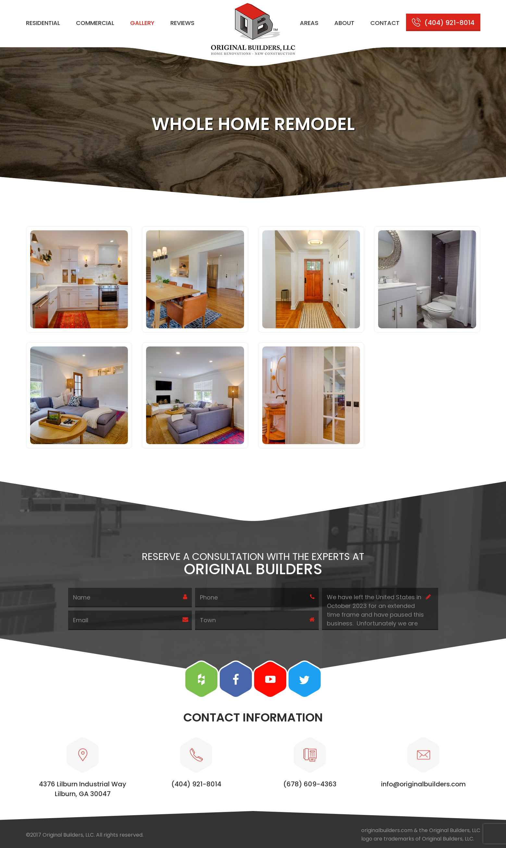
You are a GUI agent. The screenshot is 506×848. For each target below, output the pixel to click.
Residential (43, 23)
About (344, 23)
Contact (385, 23)
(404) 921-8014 (450, 22)
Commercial (95, 23)
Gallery (142, 23)
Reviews (182, 23)
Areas (309, 23)
